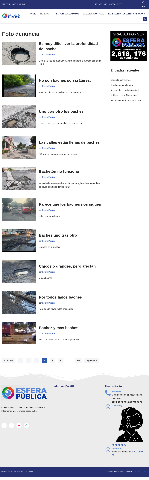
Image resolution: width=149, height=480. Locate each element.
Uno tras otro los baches (61, 111)
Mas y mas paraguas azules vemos (127, 100)
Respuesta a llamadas (67, 14)
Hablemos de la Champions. (124, 95)
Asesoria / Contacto (93, 14)
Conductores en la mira (121, 85)
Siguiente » (92, 361)
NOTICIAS (45, 14)
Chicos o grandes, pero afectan (67, 266)
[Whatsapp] (143, 2)
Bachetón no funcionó (59, 171)
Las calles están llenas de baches (69, 142)
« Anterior (8, 361)
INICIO (33, 14)
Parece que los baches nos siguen (70, 204)
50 (78, 361)
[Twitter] (138, 2)
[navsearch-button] (145, 19)
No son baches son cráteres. (65, 80)
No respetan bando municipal (124, 90)
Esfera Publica (48, 54)
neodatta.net (141, 472)
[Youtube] (143, 7)
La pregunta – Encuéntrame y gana (126, 14)
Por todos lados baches (60, 297)
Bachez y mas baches (58, 328)
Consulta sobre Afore (120, 80)
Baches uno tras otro (58, 235)
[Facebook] (132, 2)
